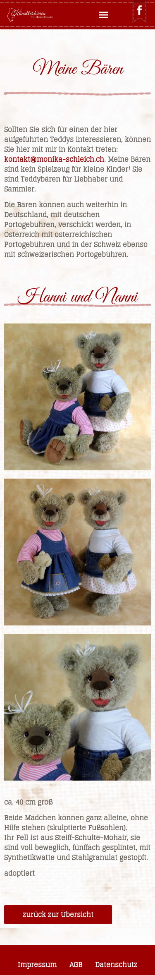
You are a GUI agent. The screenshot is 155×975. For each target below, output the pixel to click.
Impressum (37, 964)
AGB (75, 964)
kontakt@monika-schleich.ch (54, 159)
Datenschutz (116, 964)
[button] (103, 15)
